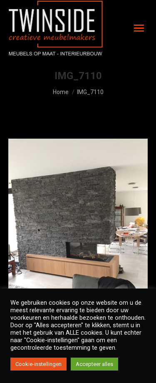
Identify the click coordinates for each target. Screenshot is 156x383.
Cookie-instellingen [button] (38, 364)
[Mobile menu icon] (139, 28)
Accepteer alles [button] (94, 364)
